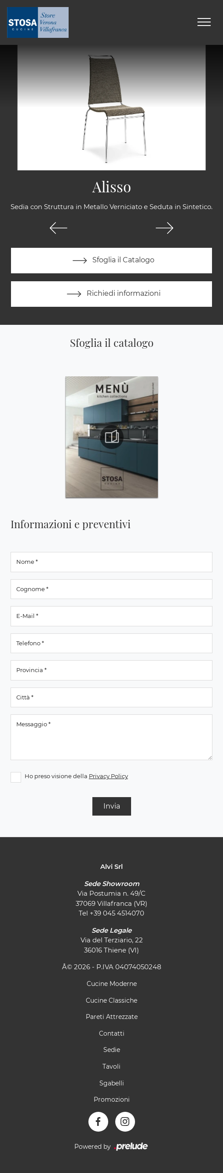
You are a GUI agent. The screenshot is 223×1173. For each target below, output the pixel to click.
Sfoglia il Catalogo (111, 261)
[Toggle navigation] (204, 22)
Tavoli (111, 1066)
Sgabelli (111, 1083)
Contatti (111, 1033)
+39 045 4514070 (117, 913)
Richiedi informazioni (112, 294)
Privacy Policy (108, 776)
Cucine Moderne (112, 984)
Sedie (111, 1050)
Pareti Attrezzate (112, 1017)
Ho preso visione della (76, 776)
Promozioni (112, 1099)
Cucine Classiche (111, 1000)
